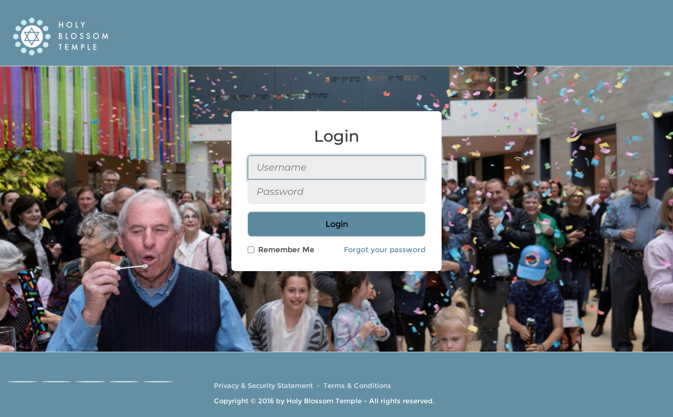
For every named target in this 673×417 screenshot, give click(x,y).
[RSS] (158, 381)
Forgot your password (384, 249)
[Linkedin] (124, 381)
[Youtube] (90, 381)
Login (336, 224)
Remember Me (281, 249)
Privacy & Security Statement (263, 386)
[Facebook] (22, 381)
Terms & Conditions (357, 386)
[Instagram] (56, 381)
